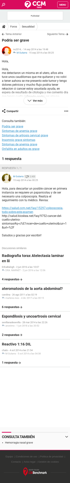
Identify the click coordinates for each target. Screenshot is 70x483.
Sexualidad (28, 26)
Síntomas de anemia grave (19, 144)
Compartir (12, 111)
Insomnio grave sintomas (18, 140)
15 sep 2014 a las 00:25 (41, 52)
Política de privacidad (51, 456)
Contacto (16, 461)
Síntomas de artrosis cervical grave (25, 135)
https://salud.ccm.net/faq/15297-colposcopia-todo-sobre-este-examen (32, 210)
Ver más (37, 100)
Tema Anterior (13, 34)
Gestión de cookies (48, 461)
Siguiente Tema (56, 34)
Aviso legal (29, 461)
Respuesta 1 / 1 (12, 168)
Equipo (9, 456)
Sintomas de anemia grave (19, 131)
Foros (13, 26)
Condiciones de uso (26, 456)
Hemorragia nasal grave (19, 442)
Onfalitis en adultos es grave (20, 149)
